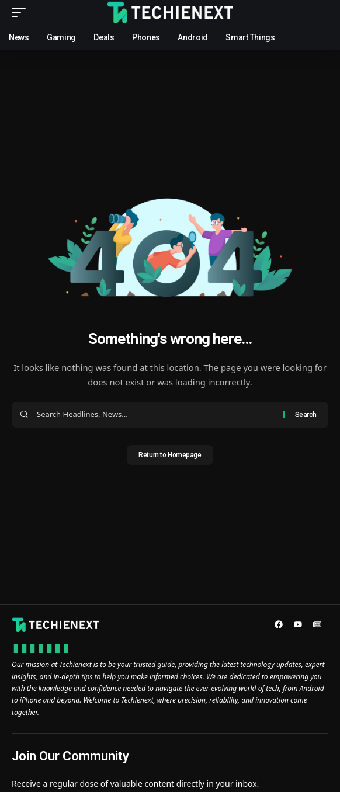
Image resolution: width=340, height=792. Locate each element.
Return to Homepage (169, 455)
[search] (319, 12)
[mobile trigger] (22, 12)
